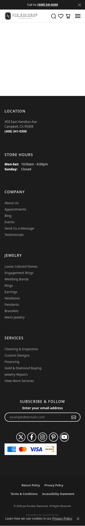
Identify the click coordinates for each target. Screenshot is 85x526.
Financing (12, 362)
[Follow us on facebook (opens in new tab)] (31, 437)
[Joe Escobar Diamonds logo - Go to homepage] (21, 16)
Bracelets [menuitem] (12, 311)
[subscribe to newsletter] (74, 417)
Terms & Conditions (24, 494)
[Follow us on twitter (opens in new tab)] (20, 437)
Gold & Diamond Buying (23, 368)
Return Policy (31, 485)
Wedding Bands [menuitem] (17, 279)
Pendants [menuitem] (12, 304)
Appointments (15, 209)
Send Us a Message (19, 228)
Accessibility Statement (58, 494)
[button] (53, 16)
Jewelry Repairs (16, 374)
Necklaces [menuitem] (12, 298)
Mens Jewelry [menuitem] (15, 317)
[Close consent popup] (78, 518)
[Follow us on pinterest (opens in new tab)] (53, 437)
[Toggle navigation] (78, 16)
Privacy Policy (53, 485)
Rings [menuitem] (9, 285)
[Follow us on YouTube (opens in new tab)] (64, 437)
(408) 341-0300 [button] (47, 4)
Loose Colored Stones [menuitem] (21, 266)
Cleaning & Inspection (21, 349)
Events (10, 222)
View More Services (19, 381)
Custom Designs (17, 355)
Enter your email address (42, 408)
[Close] (79, 5)
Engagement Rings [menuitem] (19, 273)
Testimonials (14, 234)
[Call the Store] (16, 131)
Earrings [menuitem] (11, 292)
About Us (12, 203)
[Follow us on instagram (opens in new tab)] (42, 437)
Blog (8, 215)
